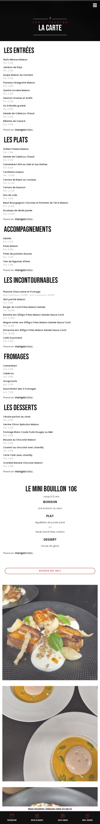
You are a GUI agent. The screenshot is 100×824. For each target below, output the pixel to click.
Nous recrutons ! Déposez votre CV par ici (50, 809)
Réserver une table (50, 572)
